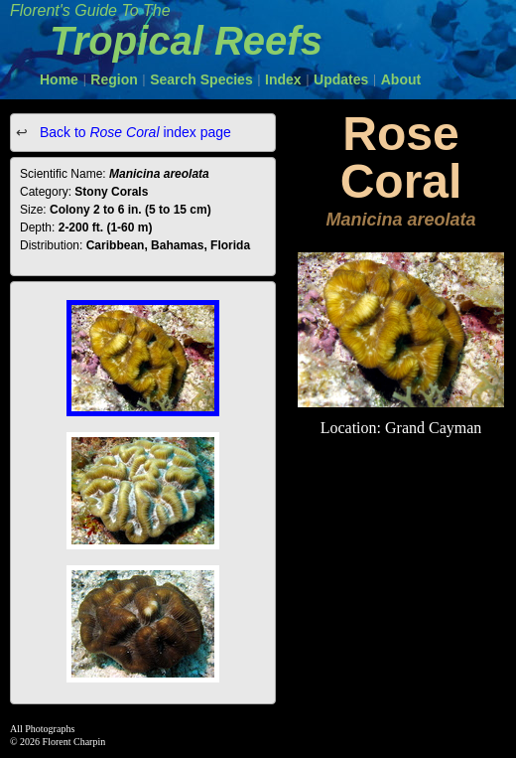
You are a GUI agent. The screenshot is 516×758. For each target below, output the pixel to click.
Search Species (201, 79)
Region (113, 79)
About (401, 79)
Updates (341, 79)
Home (59, 79)
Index (283, 79)
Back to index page (133, 132)
